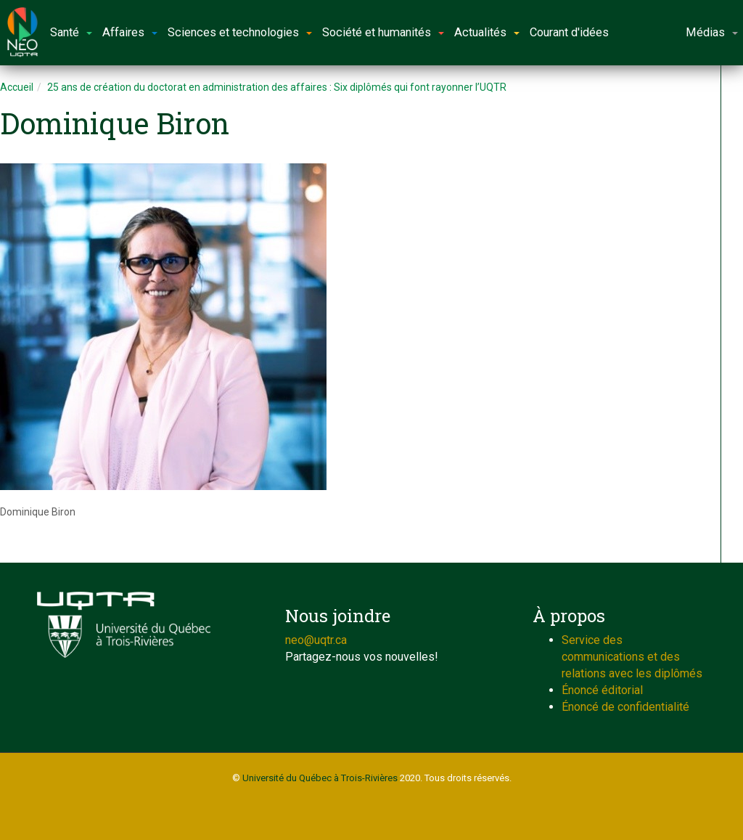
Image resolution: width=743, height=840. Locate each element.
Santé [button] (71, 32)
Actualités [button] (487, 32)
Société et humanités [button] (383, 32)
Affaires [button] (129, 32)
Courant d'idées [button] (569, 32)
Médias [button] (712, 32)
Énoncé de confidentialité (625, 707)
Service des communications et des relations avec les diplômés (632, 656)
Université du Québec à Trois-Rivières (320, 777)
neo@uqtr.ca (316, 640)
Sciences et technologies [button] (240, 32)
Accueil (16, 87)
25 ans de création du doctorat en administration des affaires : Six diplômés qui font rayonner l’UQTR (276, 87)
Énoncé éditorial (602, 690)
